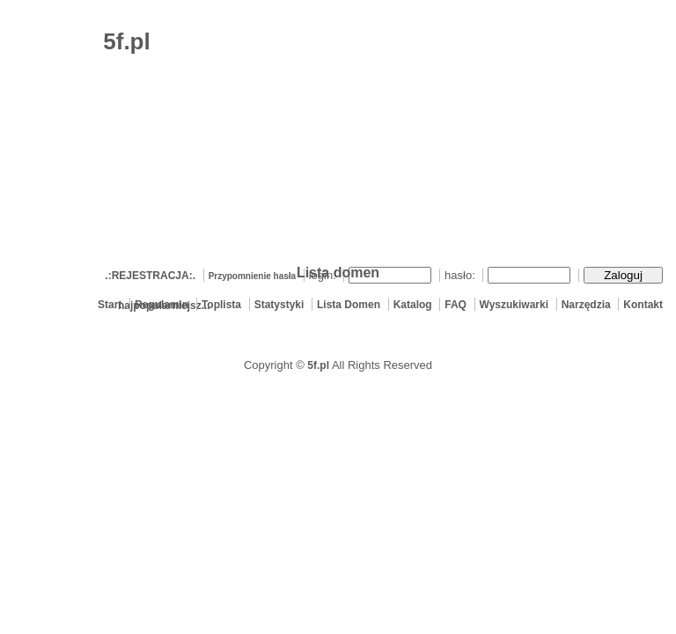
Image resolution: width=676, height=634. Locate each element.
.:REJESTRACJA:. (150, 275)
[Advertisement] (466, 136)
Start (109, 305)
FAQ (456, 305)
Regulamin (161, 305)
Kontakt (643, 305)
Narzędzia (586, 305)
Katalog (412, 305)
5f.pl (318, 365)
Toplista (221, 305)
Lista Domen (348, 305)
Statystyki (279, 305)
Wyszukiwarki (514, 305)
